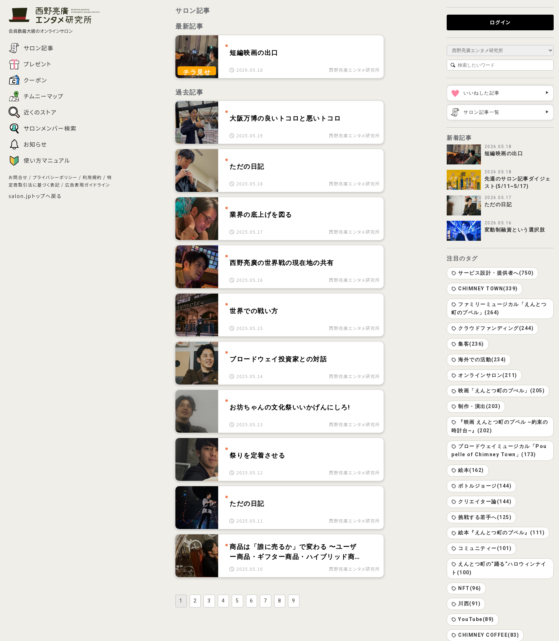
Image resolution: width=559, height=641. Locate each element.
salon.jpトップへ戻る (35, 195)
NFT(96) (466, 588)
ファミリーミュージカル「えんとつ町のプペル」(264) (499, 308)
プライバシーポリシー (55, 177)
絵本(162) (467, 470)
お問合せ (18, 177)
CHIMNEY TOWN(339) (484, 288)
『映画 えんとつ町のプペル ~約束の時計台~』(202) (499, 426)
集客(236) (467, 344)
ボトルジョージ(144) (481, 486)
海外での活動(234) (478, 359)
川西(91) (466, 603)
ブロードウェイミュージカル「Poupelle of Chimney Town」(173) (499, 450)
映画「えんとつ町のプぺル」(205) (498, 390)
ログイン (500, 22)
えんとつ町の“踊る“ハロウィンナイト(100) (499, 568)
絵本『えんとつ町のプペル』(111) (498, 532)
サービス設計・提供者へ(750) (492, 273)
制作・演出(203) (476, 406)
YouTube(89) (472, 619)
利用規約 (92, 177)
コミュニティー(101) (481, 548)
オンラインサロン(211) (484, 375)
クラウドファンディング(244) (492, 328)
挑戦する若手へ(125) (481, 517)
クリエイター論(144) (481, 501)
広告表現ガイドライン (87, 185)
